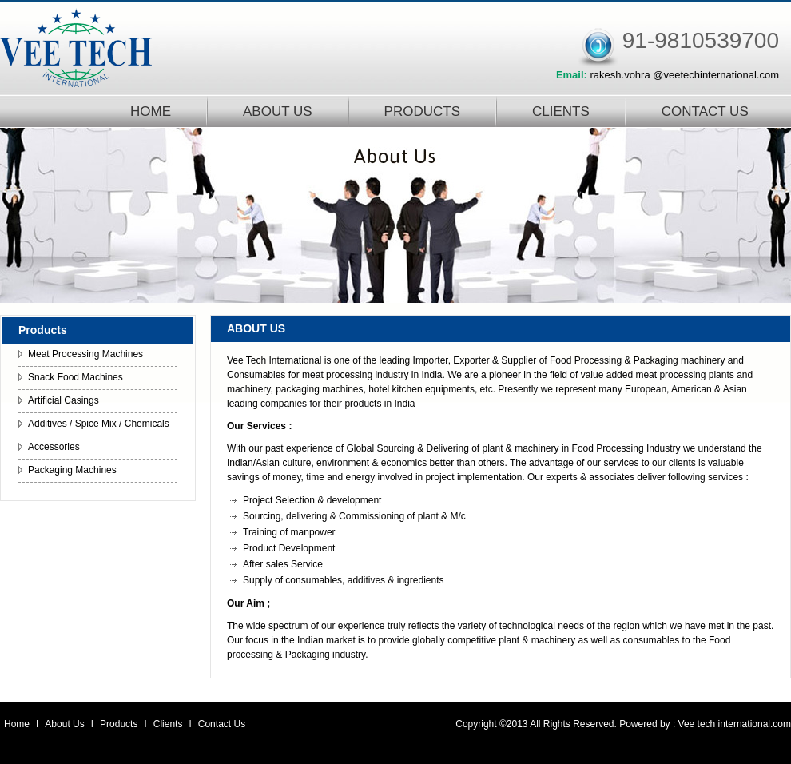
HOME (150, 111)
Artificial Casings (63, 400)
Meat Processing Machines (85, 354)
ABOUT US (277, 111)
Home (17, 724)
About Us (66, 724)
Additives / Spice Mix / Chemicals (98, 423)
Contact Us (221, 724)
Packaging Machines (72, 470)
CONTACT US (705, 111)
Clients (169, 724)
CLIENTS (561, 111)
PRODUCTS (422, 111)
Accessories (54, 446)
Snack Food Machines (75, 377)
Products (120, 724)
